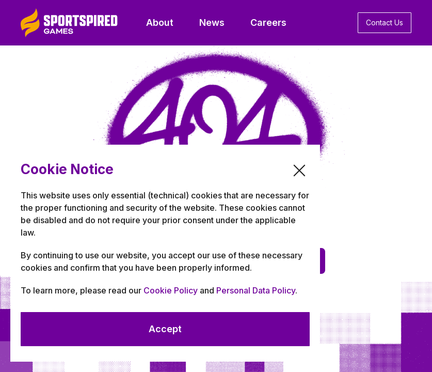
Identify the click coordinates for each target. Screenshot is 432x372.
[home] (69, 22)
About (159, 22)
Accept (165, 328)
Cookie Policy (170, 290)
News (212, 22)
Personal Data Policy (255, 290)
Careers (268, 22)
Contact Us (384, 22)
